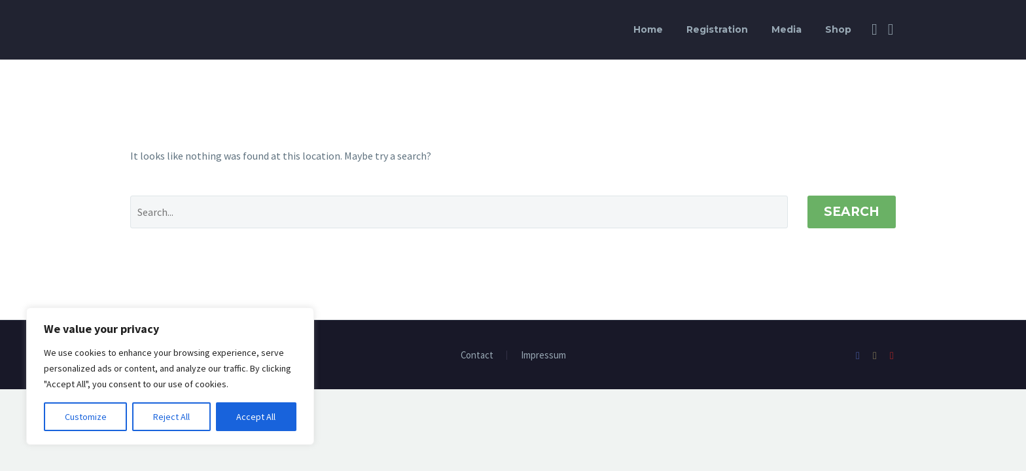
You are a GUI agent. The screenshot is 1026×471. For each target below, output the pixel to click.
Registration (717, 29)
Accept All (255, 417)
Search (851, 211)
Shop (838, 29)
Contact (477, 355)
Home (648, 29)
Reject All (171, 417)
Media (786, 29)
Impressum (543, 355)
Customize (86, 417)
